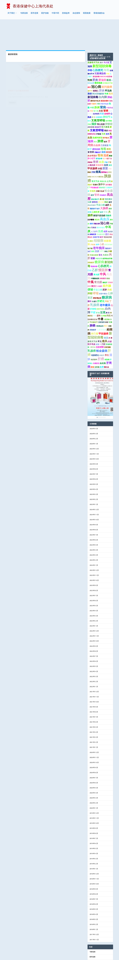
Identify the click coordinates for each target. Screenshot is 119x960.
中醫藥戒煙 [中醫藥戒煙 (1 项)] (95, 252)
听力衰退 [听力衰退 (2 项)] (105, 100)
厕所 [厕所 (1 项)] (101, 36)
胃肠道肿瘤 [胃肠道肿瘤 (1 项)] (108, 211)
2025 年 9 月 (94, 438)
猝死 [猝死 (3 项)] (109, 122)
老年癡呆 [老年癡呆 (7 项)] (105, 279)
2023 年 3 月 (94, 589)
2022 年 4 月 (94, 645)
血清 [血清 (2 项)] (102, 340)
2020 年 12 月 (94, 726)
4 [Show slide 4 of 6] (101, 391)
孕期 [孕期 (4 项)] (90, 44)
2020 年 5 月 (94, 762)
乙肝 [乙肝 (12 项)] (95, 244)
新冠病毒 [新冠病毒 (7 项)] (93, 71)
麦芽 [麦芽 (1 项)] (92, 169)
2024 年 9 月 (94, 498)
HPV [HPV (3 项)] (102, 225)
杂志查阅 (76, 14)
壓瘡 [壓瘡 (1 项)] (110, 129)
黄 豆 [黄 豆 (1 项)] (94, 91)
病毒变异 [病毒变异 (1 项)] (93, 208)
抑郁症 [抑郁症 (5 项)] (109, 97)
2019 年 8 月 (94, 807)
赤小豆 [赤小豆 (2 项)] (101, 175)
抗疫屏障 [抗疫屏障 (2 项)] (100, 320)
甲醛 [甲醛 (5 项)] (93, 286)
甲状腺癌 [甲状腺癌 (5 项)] (92, 142)
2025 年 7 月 (94, 448)
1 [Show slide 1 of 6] (97, 391)
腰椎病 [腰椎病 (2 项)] (95, 175)
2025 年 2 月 (94, 473)
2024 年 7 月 (94, 508)
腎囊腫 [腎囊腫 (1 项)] (93, 201)
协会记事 (92, 946)
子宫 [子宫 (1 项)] (109, 136)
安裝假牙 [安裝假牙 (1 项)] (93, 303)
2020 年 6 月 (94, 756)
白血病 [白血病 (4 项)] (96, 118)
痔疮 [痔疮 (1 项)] (106, 225)
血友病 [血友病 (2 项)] (103, 337)
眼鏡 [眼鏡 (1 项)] (89, 146)
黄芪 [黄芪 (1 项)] (93, 225)
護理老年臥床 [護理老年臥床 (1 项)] (95, 74)
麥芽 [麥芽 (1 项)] (110, 176)
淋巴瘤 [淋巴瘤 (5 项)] (94, 307)
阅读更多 (12, 72)
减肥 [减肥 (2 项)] (107, 178)
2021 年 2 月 (94, 716)
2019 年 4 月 (94, 827)
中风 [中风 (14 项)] (103, 248)
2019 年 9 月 (94, 802)
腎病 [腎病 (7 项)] (100, 129)
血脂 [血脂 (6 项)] (101, 135)
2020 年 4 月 (94, 767)
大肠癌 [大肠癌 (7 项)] (104, 182)
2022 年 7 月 (94, 630)
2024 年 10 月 (94, 493)
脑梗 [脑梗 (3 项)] (90, 67)
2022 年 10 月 (94, 615)
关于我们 (11, 14)
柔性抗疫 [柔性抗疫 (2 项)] (96, 123)
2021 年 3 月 (94, 711)
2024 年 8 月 (94, 503)
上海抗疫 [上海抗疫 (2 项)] (91, 138)
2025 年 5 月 (94, 458)
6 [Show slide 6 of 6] (104, 391)
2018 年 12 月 (94, 847)
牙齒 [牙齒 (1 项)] (106, 136)
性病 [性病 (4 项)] (90, 53)
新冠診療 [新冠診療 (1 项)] (99, 132)
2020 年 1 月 (94, 782)
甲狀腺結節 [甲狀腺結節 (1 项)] (94, 161)
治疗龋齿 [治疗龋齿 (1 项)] (108, 158)
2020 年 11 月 (94, 731)
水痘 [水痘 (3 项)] (101, 84)
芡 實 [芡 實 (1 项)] (110, 312)
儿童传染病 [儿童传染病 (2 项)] (101, 303)
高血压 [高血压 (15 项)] (104, 193)
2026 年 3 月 (94, 407)
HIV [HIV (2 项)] (94, 289)
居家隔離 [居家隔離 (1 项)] (107, 321)
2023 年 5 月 (94, 579)
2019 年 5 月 (94, 822)
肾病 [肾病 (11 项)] (103, 81)
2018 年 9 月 (94, 863)
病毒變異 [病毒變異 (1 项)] (102, 252)
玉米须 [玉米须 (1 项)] (96, 341)
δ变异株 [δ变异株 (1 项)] (107, 293)
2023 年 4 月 (94, 584)
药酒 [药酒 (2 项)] (102, 87)
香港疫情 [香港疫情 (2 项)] (100, 138)
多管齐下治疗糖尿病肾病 (18, 57)
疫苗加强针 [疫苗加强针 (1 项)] (105, 74)
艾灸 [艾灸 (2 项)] (103, 107)
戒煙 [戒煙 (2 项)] (105, 205)
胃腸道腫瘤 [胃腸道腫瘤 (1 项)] (94, 229)
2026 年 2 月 (94, 412)
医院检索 (86, 14)
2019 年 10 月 (94, 797)
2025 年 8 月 (94, 443)
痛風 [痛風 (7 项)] (98, 145)
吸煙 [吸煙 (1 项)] (107, 107)
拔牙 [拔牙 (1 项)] (105, 115)
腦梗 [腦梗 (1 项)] (110, 182)
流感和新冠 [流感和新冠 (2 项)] (97, 111)
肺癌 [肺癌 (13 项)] (100, 115)
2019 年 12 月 (94, 787)
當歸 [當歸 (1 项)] (91, 197)
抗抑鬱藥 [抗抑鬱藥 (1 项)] (91, 193)
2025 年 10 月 (94, 433)
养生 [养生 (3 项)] (107, 328)
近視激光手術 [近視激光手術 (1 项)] (108, 57)
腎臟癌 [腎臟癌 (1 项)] (95, 158)
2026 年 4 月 (94, 402)
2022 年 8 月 (94, 625)
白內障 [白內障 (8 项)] (103, 71)
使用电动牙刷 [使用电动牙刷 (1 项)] (107, 232)
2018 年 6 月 (94, 878)
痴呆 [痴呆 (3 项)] (111, 67)
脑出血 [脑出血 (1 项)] (106, 341)
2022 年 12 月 (94, 605)
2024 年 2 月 (94, 534)
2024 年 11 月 (94, 488)
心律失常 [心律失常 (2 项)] (96, 185)
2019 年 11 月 (94, 792)
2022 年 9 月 (94, 620)
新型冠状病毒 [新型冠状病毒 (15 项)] (100, 309)
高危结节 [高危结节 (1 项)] (98, 101)
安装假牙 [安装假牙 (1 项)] (91, 236)
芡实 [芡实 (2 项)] (106, 185)
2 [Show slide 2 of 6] (98, 391)
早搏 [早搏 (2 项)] (106, 67)
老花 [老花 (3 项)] (106, 311)
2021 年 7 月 (94, 691)
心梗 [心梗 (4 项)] (101, 218)
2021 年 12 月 (94, 665)
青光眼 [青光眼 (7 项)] (98, 256)
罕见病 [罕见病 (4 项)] (108, 64)
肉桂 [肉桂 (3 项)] (108, 289)
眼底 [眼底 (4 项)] (108, 53)
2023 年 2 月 (94, 594)
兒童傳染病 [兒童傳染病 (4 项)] (100, 47)
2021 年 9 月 (94, 681)
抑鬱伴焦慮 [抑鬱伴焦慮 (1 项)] (100, 165)
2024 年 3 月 (94, 529)
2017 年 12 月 (94, 908)
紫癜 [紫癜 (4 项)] (93, 231)
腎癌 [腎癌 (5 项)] (96, 168)
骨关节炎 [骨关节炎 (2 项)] (95, 155)
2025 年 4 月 (94, 463)
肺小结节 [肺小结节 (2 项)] (91, 132)
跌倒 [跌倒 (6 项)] (97, 81)
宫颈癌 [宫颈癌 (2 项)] (92, 164)
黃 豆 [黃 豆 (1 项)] (108, 286)
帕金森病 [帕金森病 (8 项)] (101, 324)
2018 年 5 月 (94, 883)
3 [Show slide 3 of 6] (100, 391)
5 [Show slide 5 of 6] (103, 391)
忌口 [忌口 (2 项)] (107, 208)
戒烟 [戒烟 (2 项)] (89, 185)
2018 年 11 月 (94, 853)
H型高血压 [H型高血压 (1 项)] (100, 300)
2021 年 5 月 (94, 701)
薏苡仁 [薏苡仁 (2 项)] (94, 259)
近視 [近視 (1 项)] (97, 318)
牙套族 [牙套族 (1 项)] (98, 107)
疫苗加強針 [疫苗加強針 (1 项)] (108, 218)
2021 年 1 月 (94, 721)
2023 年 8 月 (94, 564)
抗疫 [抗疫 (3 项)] (97, 225)
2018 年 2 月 (94, 898)
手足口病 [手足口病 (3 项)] (100, 178)
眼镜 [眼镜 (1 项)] (92, 341)
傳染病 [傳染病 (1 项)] (97, 193)
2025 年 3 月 (94, 468)
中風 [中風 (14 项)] (91, 256)
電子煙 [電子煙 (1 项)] (95, 85)
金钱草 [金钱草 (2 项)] (107, 87)
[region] (100, 372)
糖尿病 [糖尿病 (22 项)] (107, 271)
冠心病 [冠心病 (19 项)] (96, 60)
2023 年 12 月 (94, 544)
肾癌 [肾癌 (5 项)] (105, 84)
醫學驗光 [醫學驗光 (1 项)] (104, 146)
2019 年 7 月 (94, 812)
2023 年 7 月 (94, 569)
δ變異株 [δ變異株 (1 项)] (93, 321)
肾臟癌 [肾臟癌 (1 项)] (93, 77)
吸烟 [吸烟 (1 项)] (108, 252)
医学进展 (34, 14)
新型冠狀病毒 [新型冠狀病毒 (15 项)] (102, 40)
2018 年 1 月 (94, 903)
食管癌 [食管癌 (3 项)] (91, 125)
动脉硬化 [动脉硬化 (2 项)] (95, 329)
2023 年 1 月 (94, 600)
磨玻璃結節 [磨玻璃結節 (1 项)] (97, 272)
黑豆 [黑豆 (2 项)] (106, 299)
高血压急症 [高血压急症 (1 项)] (92, 179)
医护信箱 (45, 14)
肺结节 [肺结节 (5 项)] (106, 90)
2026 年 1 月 (94, 417)
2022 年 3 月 (94, 650)
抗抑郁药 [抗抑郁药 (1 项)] (96, 87)
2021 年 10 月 (94, 675)
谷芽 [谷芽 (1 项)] (97, 218)
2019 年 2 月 (94, 837)
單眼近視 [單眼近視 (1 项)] (103, 155)
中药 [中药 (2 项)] (92, 81)
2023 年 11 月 (94, 549)
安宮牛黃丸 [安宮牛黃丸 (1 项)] (100, 283)
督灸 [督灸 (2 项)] (100, 228)
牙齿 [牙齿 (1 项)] (110, 142)
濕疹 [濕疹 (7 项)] (94, 97)
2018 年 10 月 (94, 858)
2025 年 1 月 (94, 478)
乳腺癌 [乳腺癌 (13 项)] (94, 278)
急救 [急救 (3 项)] (106, 138)
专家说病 (24, 14)
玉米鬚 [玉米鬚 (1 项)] (103, 289)
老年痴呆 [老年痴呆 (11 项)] (99, 222)
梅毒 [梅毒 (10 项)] (106, 44)
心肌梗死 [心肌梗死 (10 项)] (103, 240)
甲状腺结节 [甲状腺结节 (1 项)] (94, 296)
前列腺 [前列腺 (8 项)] (107, 259)
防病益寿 (65, 14)
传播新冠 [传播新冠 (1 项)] (96, 337)
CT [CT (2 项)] (89, 161)
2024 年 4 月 (94, 524)
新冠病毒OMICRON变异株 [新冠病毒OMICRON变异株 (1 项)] (102, 50)
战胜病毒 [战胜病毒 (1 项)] (91, 101)
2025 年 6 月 (94, 453)
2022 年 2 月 (94, 655)
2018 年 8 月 (94, 868)
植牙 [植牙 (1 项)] (104, 132)
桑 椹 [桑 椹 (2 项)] (102, 173)
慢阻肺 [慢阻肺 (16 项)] (103, 244)
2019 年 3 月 (94, 832)
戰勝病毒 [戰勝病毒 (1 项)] (94, 240)
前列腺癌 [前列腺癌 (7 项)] (106, 60)
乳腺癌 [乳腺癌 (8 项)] (92, 324)
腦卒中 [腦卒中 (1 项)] (90, 64)
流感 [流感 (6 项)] (106, 129)
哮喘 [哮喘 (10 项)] (96, 267)
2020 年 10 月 (94, 736)
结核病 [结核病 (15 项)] (98, 214)
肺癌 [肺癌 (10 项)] (92, 299)
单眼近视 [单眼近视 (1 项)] (98, 232)
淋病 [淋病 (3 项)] (103, 125)
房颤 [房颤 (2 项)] (93, 146)
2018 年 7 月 (94, 873)
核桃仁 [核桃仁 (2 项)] (96, 64)
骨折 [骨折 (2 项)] (106, 104)
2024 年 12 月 (94, 483)
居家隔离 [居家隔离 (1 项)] (101, 296)
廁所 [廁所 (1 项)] (89, 61)
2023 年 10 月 (94, 554)
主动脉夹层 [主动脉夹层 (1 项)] (101, 208)
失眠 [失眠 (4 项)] (109, 263)
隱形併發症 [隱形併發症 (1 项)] (101, 201)
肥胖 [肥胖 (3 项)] (104, 263)
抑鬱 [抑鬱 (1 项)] (98, 77)
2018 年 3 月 (94, 893)
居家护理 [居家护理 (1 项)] (96, 211)
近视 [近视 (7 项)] (102, 286)
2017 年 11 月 (94, 913)
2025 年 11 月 (94, 428)
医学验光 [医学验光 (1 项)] (106, 111)
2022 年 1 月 (94, 660)
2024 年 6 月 (94, 514)
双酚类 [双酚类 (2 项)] (108, 189)
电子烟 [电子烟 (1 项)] (90, 222)
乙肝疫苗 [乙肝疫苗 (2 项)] (104, 119)
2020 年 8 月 (94, 746)
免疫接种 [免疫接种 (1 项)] (94, 333)
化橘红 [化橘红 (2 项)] (90, 214)
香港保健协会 (99, 14)
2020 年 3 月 (94, 772)
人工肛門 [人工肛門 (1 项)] (94, 205)
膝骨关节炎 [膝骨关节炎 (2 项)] (92, 315)
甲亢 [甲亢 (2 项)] (100, 315)
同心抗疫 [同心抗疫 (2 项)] (101, 98)
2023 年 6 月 (94, 574)
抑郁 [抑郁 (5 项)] (90, 267)
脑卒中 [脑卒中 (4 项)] (101, 158)
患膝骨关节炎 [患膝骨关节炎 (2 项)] (93, 36)
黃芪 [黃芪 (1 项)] (110, 139)
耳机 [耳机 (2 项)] (107, 275)
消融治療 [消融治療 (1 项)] (96, 197)
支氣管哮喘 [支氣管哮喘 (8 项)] (98, 94)
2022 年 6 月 (94, 635)
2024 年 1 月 (94, 539)
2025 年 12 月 (94, 422)
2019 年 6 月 (94, 817)
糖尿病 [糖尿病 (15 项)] (99, 235)
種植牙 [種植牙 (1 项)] (104, 256)
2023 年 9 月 (94, 559)
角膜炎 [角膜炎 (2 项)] (106, 228)
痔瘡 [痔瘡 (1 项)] (107, 47)
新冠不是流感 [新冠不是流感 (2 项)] (99, 189)
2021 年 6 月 (94, 696)
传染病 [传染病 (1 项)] (107, 333)
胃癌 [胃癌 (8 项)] (95, 135)
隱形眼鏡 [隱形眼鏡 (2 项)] (98, 56)
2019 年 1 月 (94, 842)
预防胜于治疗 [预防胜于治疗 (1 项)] (95, 182)
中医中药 (55, 14)
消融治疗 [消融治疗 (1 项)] (97, 126)
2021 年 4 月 (94, 706)
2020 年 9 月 (94, 741)
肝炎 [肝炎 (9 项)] (95, 53)
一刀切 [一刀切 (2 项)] (102, 318)
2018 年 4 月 (94, 888)
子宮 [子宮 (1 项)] (91, 85)
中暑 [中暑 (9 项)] (100, 293)
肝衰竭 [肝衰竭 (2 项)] (93, 282)
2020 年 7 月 (94, 751)
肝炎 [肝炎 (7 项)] (101, 64)
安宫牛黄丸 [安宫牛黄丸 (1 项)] (103, 267)
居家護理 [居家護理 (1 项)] (99, 91)
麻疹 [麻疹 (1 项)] (95, 115)
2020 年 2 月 (94, 777)
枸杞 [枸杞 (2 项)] (106, 175)
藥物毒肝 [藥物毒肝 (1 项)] (102, 161)
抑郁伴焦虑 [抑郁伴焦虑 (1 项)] (104, 77)
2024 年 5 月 (94, 519)
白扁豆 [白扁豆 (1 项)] (99, 260)
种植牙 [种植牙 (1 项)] (101, 329)
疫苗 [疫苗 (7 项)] (105, 142)
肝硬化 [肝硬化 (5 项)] (101, 274)
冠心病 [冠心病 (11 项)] (104, 197)
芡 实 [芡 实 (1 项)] (98, 286)
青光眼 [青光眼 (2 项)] (96, 248)
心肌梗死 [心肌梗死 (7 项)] (97, 44)
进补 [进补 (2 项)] (99, 289)
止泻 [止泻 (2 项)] (109, 155)
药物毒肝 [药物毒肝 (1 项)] (103, 169)
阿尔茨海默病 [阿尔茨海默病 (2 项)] (98, 67)
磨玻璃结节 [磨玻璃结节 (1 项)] (95, 173)
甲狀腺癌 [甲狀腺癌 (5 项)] (103, 307)
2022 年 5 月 (94, 640)
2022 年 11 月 (94, 610)
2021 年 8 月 (94, 686)
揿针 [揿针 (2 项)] (89, 275)
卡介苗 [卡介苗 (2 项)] (106, 36)
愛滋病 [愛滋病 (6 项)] (102, 53)
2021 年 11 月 (94, 670)
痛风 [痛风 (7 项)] (104, 315)
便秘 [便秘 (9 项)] (90, 263)
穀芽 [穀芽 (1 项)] (101, 211)
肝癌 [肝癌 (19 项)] (101, 332)
